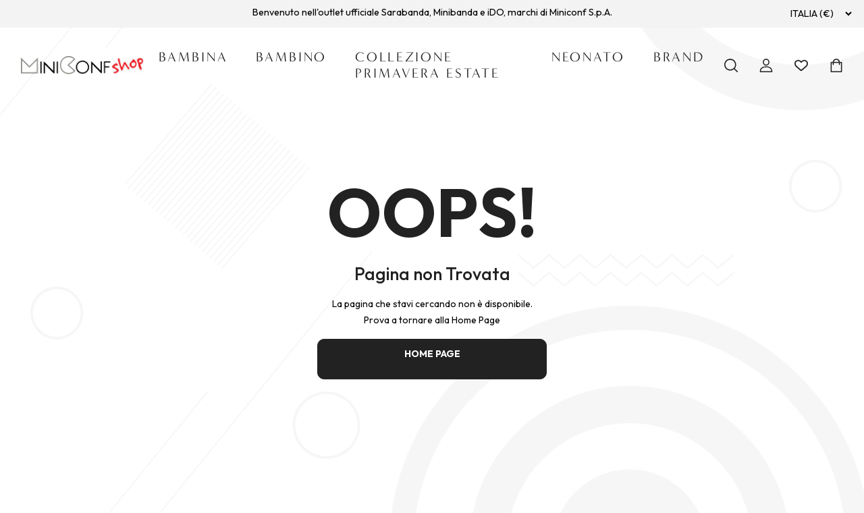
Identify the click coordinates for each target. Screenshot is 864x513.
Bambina (193, 57)
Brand (679, 57)
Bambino (291, 57)
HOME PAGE (432, 354)
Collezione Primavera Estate (427, 65)
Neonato (588, 57)
